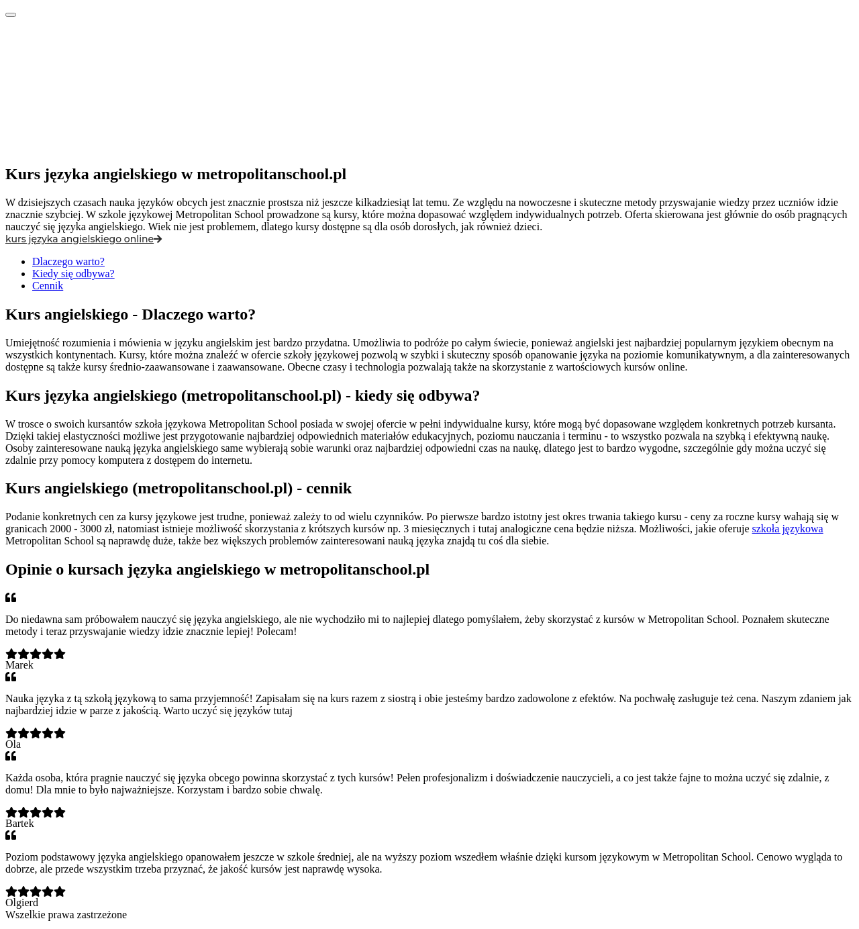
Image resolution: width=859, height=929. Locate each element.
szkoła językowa (787, 528)
